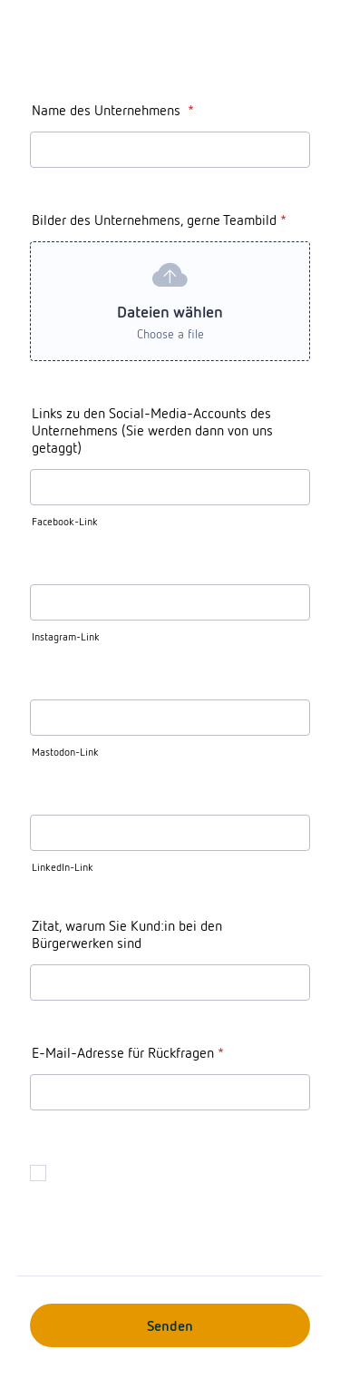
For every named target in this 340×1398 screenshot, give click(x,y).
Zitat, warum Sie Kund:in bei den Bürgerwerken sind (127, 934)
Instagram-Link (66, 637)
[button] (170, 301)
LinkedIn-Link (62, 867)
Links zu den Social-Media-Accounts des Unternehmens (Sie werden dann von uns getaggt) (152, 430)
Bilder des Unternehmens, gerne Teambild (159, 220)
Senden (170, 1325)
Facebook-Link (65, 521)
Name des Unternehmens (113, 110)
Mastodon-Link (65, 752)
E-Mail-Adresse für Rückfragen (128, 1052)
